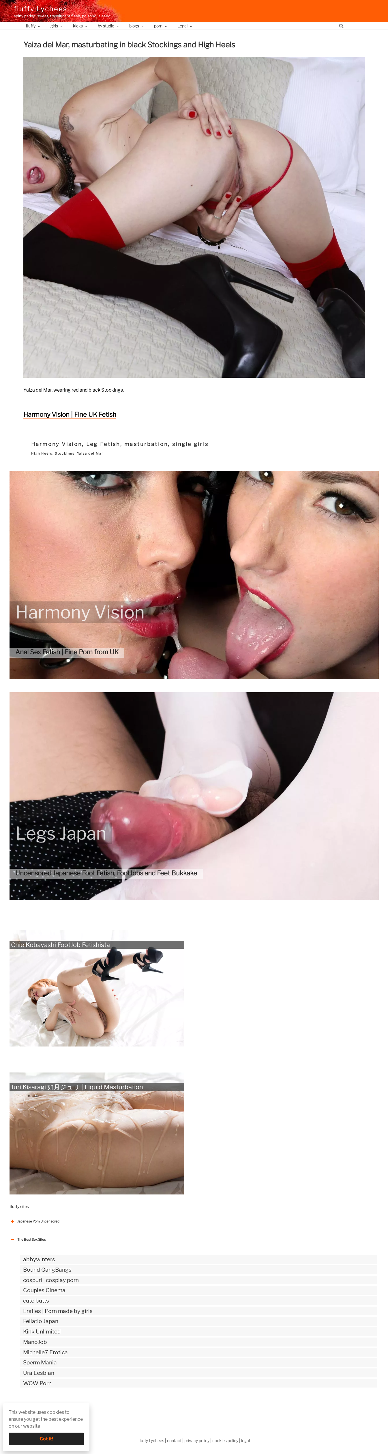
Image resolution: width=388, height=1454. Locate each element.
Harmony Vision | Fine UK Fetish (69, 414)
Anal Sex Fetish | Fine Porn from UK (67, 652)
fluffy (33, 25)
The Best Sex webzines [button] (31, 1407)
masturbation (146, 444)
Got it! (46, 1439)
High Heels (42, 453)
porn (161, 25)
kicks (80, 25)
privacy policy (196, 1440)
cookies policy (225, 1440)
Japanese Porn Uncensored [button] (34, 1221)
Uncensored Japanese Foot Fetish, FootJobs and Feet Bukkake (106, 873)
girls (56, 25)
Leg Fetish (103, 444)
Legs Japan (60, 833)
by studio (109, 25)
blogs (137, 25)
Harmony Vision (56, 444)
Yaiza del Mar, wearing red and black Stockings (73, 390)
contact (174, 1440)
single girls (190, 444)
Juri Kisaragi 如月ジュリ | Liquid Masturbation (77, 1087)
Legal (185, 25)
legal (245, 1440)
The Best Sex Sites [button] (28, 1239)
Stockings (65, 453)
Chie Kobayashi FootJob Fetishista (60, 945)
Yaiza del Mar (90, 453)
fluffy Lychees (40, 9)
